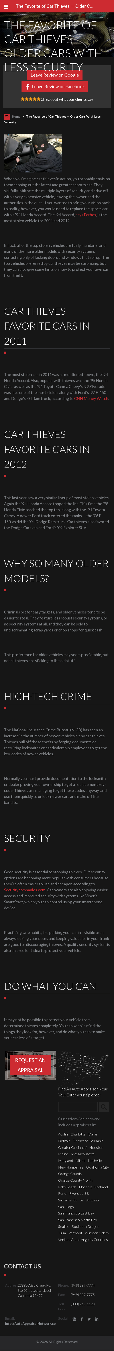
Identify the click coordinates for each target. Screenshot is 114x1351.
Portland (101, 1187)
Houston (96, 1147)
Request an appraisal (30, 1065)
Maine (63, 1154)
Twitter (89, 1319)
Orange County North (75, 1180)
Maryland (65, 1160)
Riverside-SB (79, 1193)
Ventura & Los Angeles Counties (83, 1239)
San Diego (66, 1207)
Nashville (95, 1160)
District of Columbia (88, 1141)
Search (106, 1106)
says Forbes (86, 214)
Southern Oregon (85, 1226)
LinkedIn (96, 1319)
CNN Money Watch (91, 398)
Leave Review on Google (55, 74)
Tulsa (62, 1233)
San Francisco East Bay (76, 1213)
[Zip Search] (78, 1107)
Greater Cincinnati (72, 1147)
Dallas (93, 1134)
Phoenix (85, 1187)
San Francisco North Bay (77, 1220)
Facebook (81, 1319)
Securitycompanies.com (24, 889)
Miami (80, 1160)
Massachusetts (82, 1154)
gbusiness (74, 1319)
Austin (63, 1134)
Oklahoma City (97, 1167)
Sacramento (67, 1200)
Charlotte (78, 1134)
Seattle (63, 1226)
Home (16, 116)
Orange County (70, 1173)
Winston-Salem (97, 1233)
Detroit (64, 1141)
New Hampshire (70, 1167)
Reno (62, 1193)
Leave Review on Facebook (58, 86)
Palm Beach (67, 1187)
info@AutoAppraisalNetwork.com (32, 1323)
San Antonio (89, 1200)
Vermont (75, 1233)
